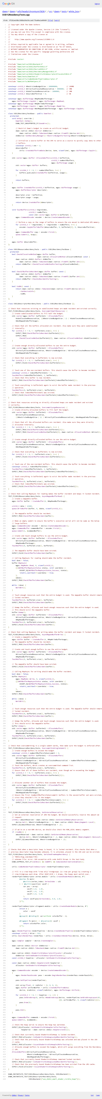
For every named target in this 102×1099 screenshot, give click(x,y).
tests (64, 11)
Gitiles (14, 1095)
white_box (74, 11)
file (50, 20)
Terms (27, 1095)
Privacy (20, 1095)
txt (92, 1095)
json (98, 1095)
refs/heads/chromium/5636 (31, 11)
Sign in (97, 4)
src (50, 11)
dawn (5, 11)
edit (57, 20)
